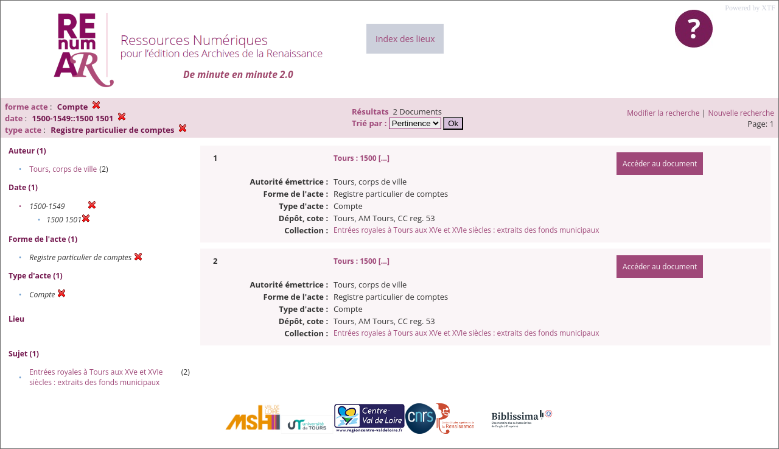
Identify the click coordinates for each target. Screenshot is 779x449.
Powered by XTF (750, 8)
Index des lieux (405, 38)
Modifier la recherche (663, 113)
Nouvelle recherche (741, 113)
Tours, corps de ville (63, 169)
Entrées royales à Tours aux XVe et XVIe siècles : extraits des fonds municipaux (95, 377)
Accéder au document (660, 163)
